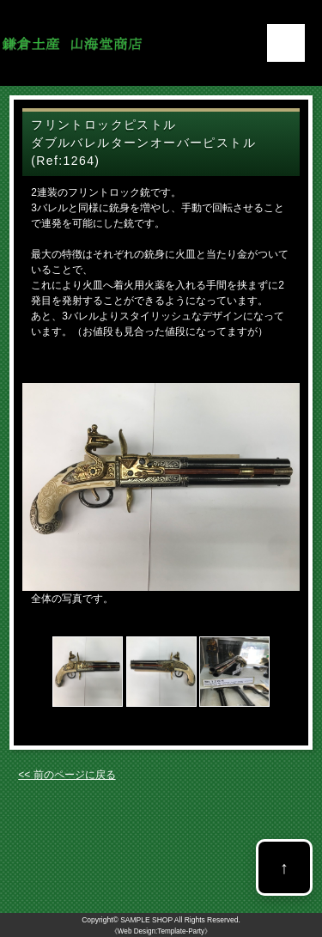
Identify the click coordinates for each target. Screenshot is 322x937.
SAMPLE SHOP (146, 920)
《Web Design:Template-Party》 (161, 931)
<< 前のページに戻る (66, 775)
